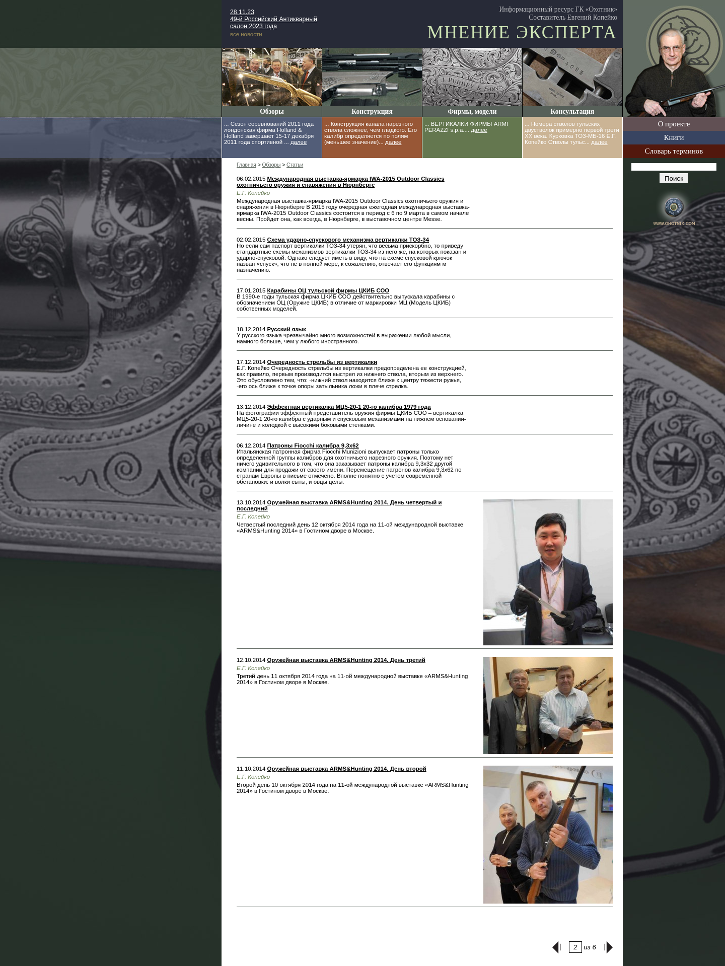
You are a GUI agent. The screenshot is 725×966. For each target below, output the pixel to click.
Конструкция (371, 111)
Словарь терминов (674, 151)
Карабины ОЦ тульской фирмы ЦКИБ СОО (328, 290)
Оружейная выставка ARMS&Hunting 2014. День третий (346, 660)
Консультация (573, 111)
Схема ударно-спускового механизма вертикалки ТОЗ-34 (348, 240)
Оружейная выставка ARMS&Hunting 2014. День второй (346, 769)
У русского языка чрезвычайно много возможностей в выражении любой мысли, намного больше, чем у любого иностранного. (344, 338)
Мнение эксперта (522, 32)
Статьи (294, 165)
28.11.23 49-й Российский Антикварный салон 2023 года (273, 19)
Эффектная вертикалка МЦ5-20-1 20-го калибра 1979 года (348, 407)
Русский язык (286, 329)
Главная (246, 165)
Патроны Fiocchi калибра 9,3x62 (312, 445)
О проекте (674, 124)
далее (299, 142)
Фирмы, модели (472, 111)
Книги (674, 137)
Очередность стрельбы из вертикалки (322, 362)
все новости (246, 34)
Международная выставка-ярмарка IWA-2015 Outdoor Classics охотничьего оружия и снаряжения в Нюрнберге (341, 182)
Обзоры (272, 111)
